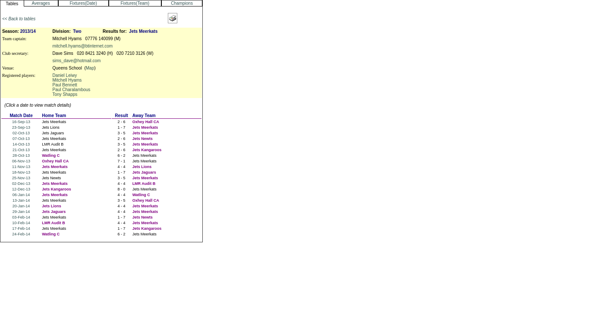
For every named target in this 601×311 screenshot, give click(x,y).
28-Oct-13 (21, 155)
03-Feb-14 (21, 217)
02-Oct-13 (21, 133)
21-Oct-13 (21, 150)
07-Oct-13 (21, 138)
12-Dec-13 (21, 189)
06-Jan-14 (21, 195)
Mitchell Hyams (67, 80)
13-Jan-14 (21, 200)
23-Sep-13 (21, 127)
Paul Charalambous (71, 89)
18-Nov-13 (21, 172)
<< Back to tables (18, 18)
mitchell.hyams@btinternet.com (82, 46)
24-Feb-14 (21, 234)
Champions (182, 3)
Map (90, 68)
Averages (41, 3)
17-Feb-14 (21, 228)
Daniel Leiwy (64, 75)
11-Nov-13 (21, 167)
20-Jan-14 (21, 206)
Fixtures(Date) (83, 3)
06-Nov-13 (21, 161)
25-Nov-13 (21, 178)
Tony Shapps (64, 94)
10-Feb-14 (21, 223)
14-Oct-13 (21, 144)
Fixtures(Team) (135, 3)
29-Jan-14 (21, 211)
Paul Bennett (64, 85)
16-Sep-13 (21, 122)
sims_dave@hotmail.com (76, 60)
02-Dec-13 (21, 183)
